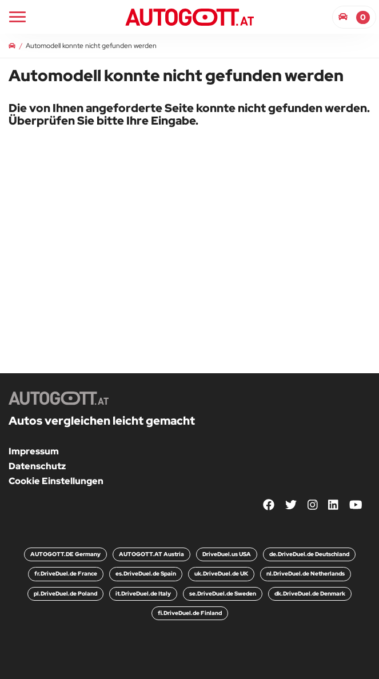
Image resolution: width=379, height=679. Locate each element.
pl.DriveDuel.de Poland (65, 593)
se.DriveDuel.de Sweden (222, 593)
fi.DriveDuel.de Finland (190, 613)
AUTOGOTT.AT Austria (151, 554)
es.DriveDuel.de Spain (145, 573)
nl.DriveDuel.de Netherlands (305, 573)
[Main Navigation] (17, 17)
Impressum (34, 451)
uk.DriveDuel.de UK (221, 573)
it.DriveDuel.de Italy (143, 593)
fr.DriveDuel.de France (65, 573)
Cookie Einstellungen (56, 481)
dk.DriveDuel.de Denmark (309, 593)
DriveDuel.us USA (226, 554)
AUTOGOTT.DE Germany (65, 554)
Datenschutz (37, 466)
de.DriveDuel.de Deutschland (309, 554)
